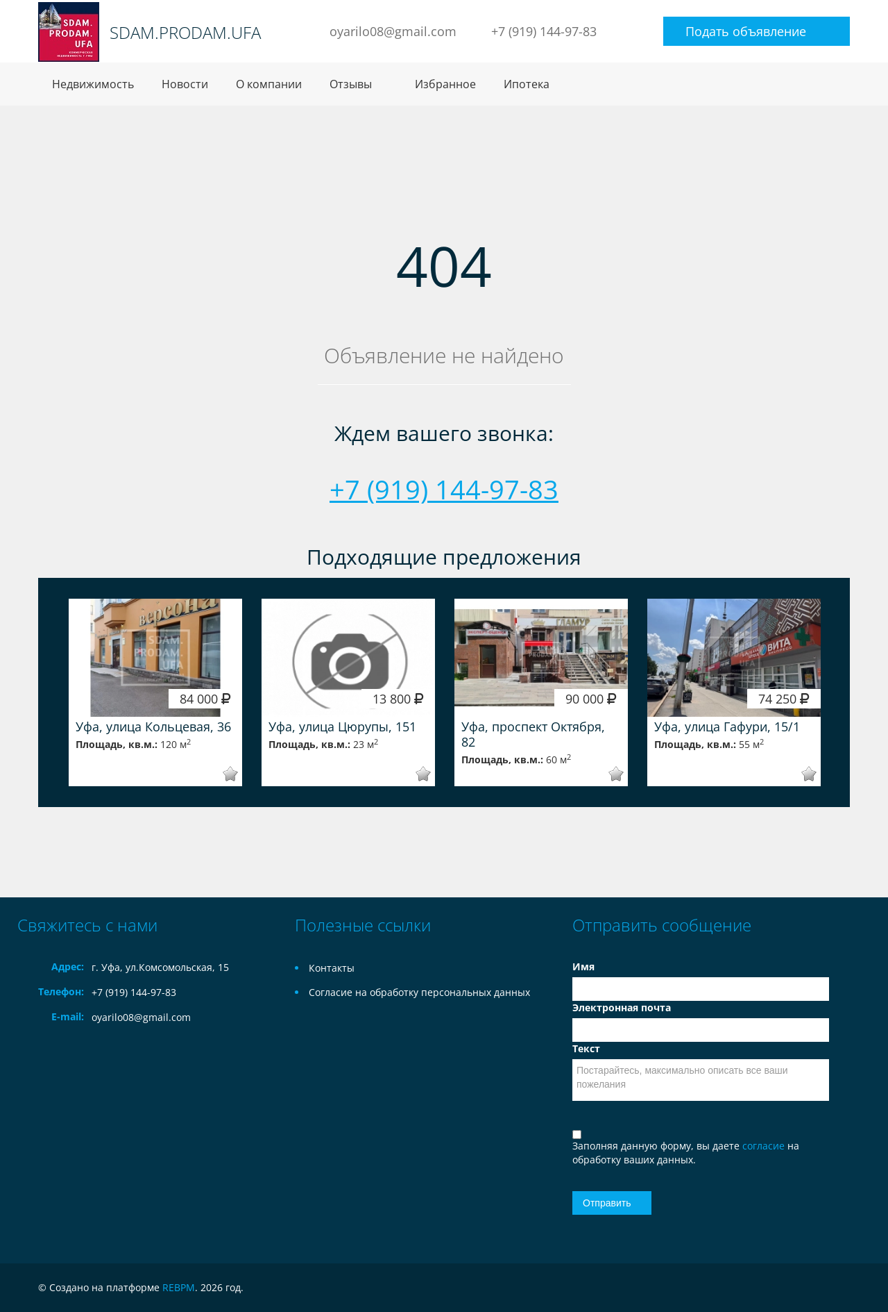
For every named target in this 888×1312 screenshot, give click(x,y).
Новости (185, 84)
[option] (155, 692)
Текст (586, 1048)
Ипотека (526, 84)
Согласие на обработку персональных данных (419, 992)
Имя (583, 966)
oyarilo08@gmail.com (393, 31)
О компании (269, 84)
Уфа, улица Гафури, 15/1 (727, 726)
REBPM (178, 1287)
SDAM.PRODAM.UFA (185, 32)
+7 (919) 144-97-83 (544, 31)
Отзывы (351, 84)
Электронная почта (621, 1007)
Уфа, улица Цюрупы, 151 (342, 726)
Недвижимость (93, 84)
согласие (764, 1145)
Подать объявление (745, 31)
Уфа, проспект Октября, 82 (533, 734)
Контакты (332, 967)
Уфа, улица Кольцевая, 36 (153, 726)
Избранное (445, 84)
